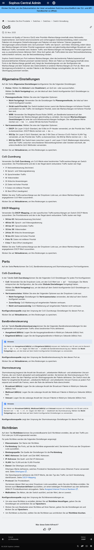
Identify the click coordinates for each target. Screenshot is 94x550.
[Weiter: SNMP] (86, 539)
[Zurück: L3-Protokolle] (10, 539)
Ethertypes (19, 471)
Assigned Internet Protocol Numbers (60, 489)
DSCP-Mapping (29, 477)
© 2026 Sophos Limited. (10, 546)
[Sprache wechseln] (53, 2)
